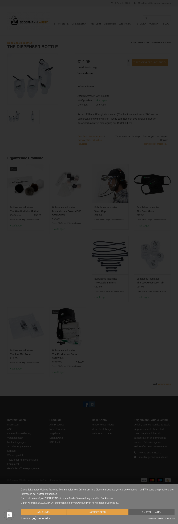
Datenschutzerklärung (166, 518)
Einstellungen (151, 512)
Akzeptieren (97, 512)
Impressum (152, 518)
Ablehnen (43, 512)
